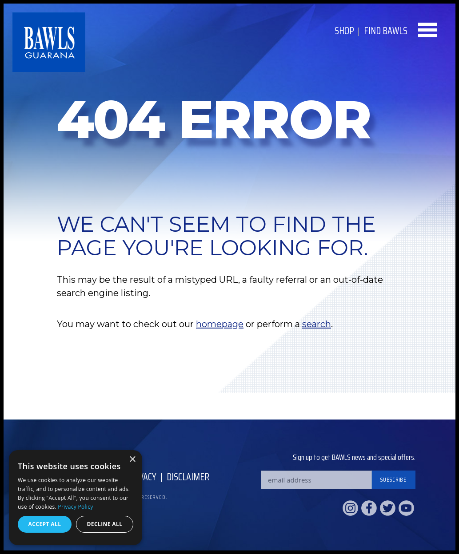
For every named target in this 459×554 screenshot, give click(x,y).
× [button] (132, 459)
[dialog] (75, 497)
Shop (344, 31)
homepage (219, 324)
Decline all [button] (105, 524)
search (316, 324)
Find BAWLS (385, 31)
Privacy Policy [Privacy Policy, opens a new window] (75, 506)
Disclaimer (188, 477)
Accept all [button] (44, 524)
